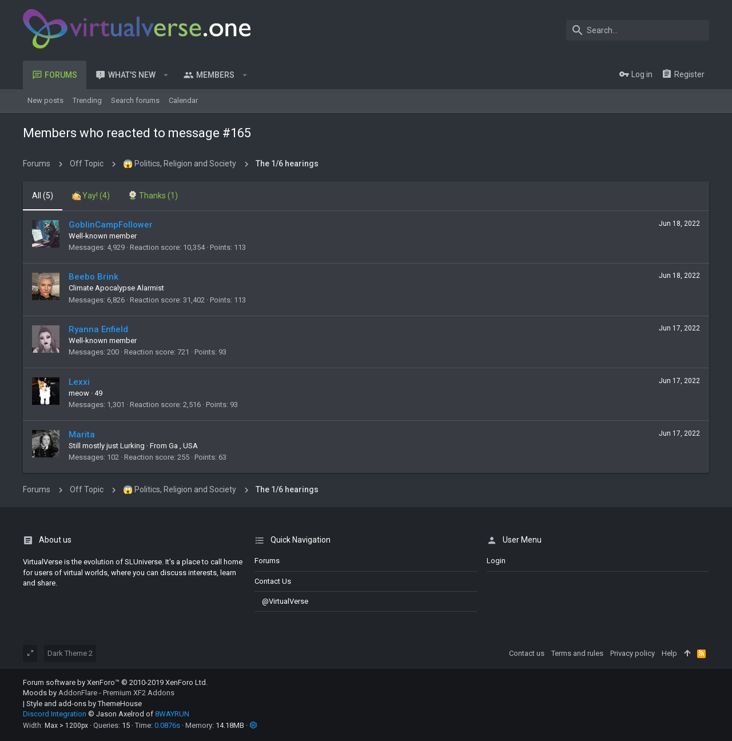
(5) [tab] (42, 195)
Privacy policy (632, 653)
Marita (82, 434)
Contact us (272, 581)
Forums (267, 560)
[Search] (637, 30)
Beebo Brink (93, 277)
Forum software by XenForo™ (115, 682)
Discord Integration (54, 714)
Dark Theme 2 (70, 653)
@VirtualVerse (281, 601)
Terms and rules (577, 653)
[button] (166, 75)
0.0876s (167, 725)
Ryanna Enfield (98, 329)
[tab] (90, 196)
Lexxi (79, 382)
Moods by (98, 692)
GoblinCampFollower (111, 225)
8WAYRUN (172, 714)
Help (669, 653)
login (496, 560)
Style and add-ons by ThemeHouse (84, 703)
